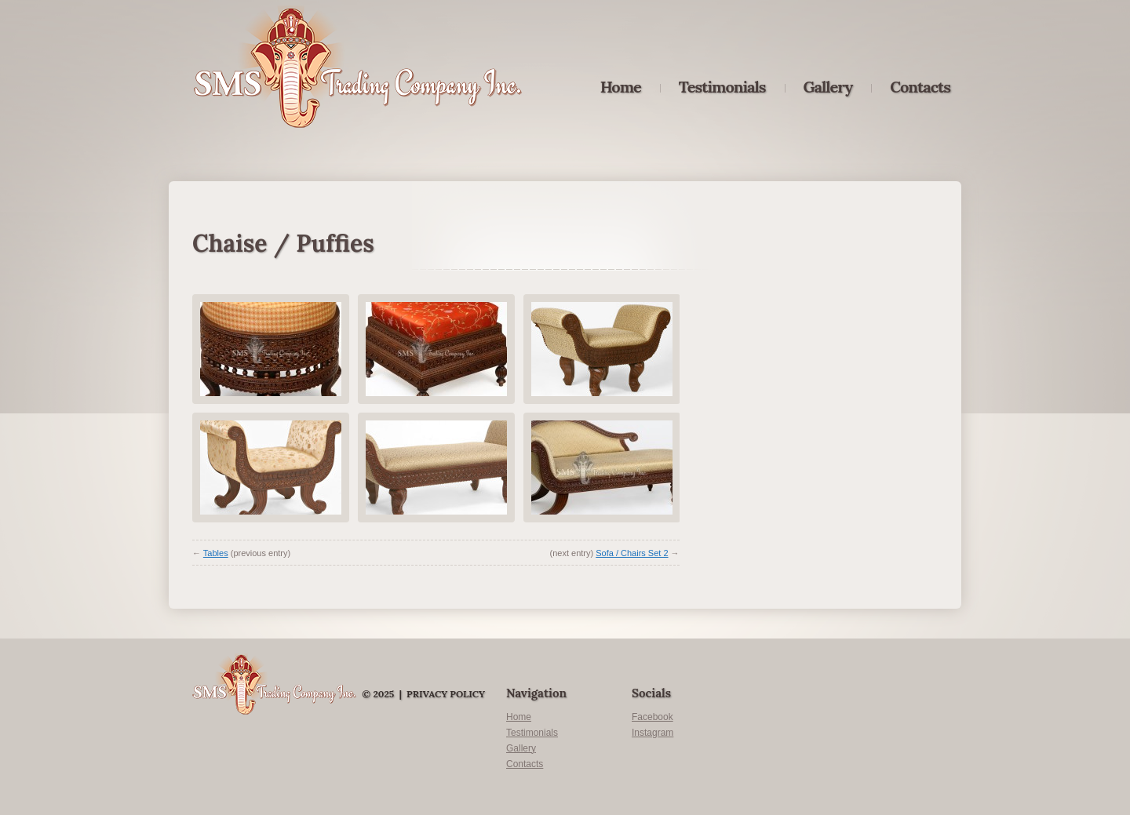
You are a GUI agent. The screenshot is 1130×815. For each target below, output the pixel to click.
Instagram (652, 732)
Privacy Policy (445, 694)
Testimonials (722, 87)
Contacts (920, 87)
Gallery (828, 87)
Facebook (652, 716)
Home (620, 87)
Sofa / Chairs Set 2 (632, 553)
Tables (215, 553)
